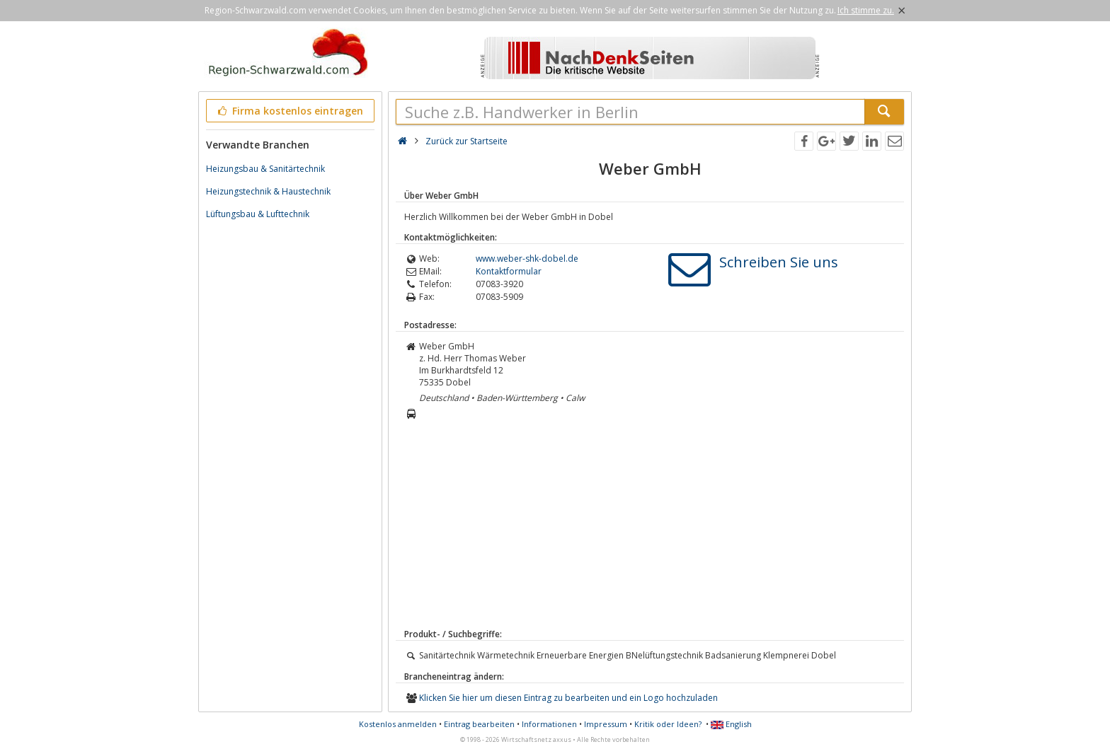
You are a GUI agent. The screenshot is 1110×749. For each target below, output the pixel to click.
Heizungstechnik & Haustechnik (268, 191)
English (731, 724)
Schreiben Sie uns (778, 262)
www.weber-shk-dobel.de (527, 258)
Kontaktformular (509, 271)
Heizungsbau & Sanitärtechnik (265, 169)
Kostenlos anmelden (398, 724)
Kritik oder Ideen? (668, 724)
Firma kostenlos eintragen (289, 110)
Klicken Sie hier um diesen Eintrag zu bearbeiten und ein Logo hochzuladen (568, 698)
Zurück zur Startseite (466, 141)
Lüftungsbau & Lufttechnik (257, 214)
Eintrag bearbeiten (479, 724)
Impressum (605, 724)
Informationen (549, 724)
